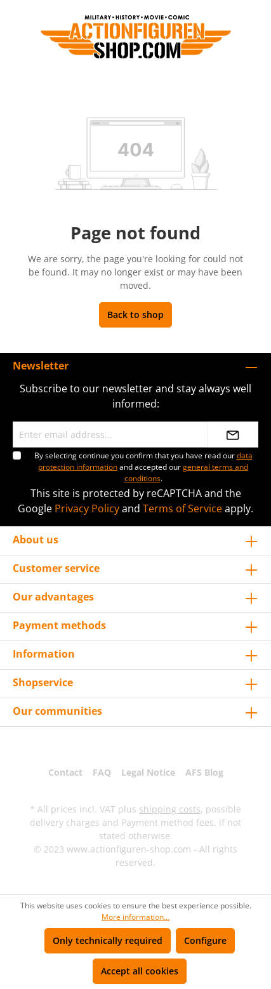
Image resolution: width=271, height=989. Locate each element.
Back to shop (135, 315)
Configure (205, 940)
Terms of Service (182, 508)
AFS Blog (204, 772)
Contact (65, 772)
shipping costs (170, 809)
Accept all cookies (139, 971)
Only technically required (107, 940)
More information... (135, 917)
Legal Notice (148, 772)
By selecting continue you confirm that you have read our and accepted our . (143, 467)
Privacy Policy (87, 508)
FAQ (102, 772)
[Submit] (233, 434)
